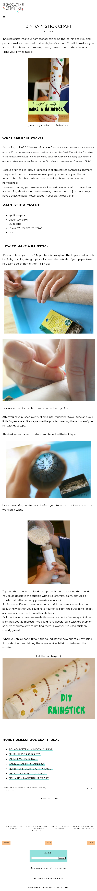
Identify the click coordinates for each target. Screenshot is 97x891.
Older (90, 843)
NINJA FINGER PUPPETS (25, 754)
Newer (6, 843)
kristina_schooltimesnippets (48, 868)
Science (42, 788)
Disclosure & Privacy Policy (48, 878)
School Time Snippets (44, 887)
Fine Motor (32, 788)
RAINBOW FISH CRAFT (23, 759)
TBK (67, 887)
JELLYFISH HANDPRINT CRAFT (29, 778)
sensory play (9, 790)
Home (49, 843)
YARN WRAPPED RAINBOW (27, 763)
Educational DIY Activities (15, 788)
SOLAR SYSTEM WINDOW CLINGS (30, 749)
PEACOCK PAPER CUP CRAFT (28, 773)
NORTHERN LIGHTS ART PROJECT (31, 768)
